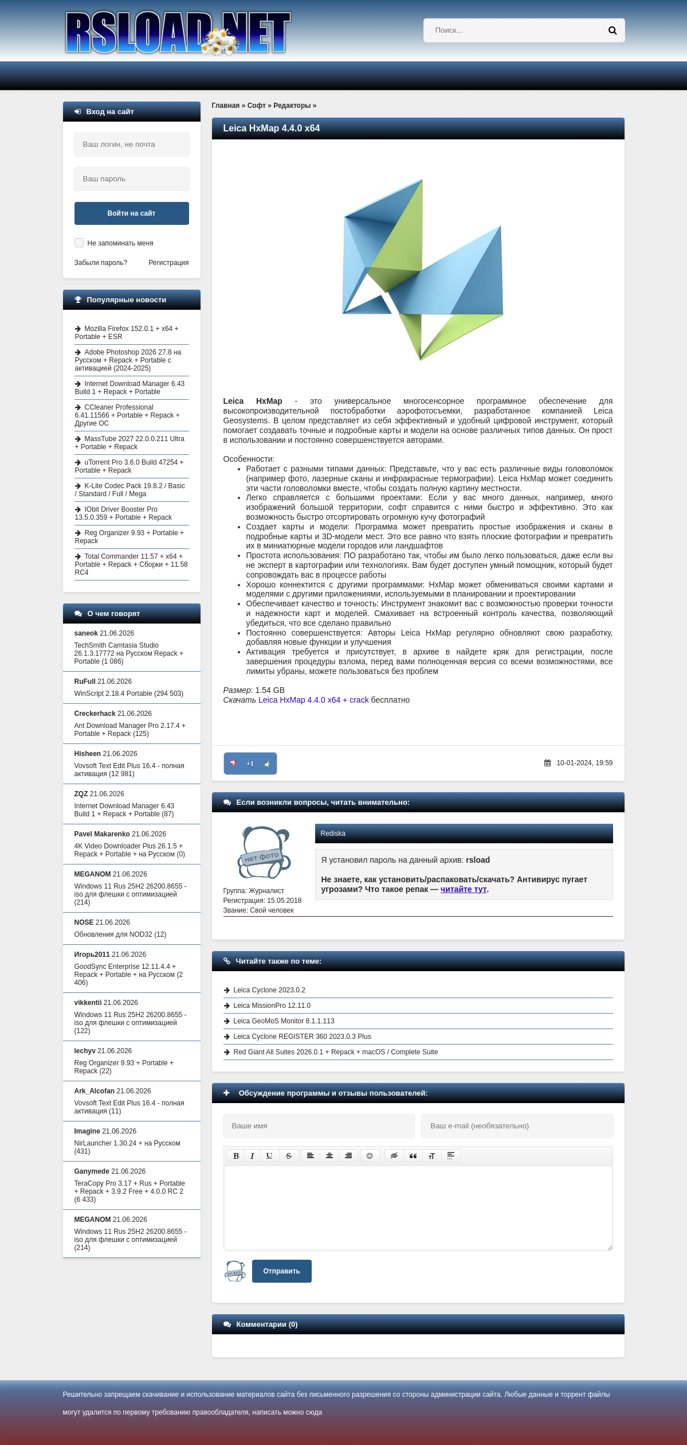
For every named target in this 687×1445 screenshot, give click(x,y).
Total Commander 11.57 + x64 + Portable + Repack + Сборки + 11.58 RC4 (131, 564)
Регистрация (168, 263)
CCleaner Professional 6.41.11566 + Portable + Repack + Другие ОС (127, 415)
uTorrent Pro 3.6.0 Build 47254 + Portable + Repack (129, 466)
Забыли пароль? (101, 263)
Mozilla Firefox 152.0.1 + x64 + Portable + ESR (127, 333)
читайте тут (464, 889)
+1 (250, 763)
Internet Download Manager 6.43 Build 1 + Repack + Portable (130, 388)
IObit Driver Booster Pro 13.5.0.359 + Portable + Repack (123, 513)
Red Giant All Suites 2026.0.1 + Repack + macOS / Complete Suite (336, 1052)
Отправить (282, 1271)
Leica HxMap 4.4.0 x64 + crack (314, 699)
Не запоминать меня (121, 243)
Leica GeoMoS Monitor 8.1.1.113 (284, 1021)
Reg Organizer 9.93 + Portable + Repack (129, 537)
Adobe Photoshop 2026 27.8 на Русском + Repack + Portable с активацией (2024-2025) (128, 360)
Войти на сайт (132, 213)
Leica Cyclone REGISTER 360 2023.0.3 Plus (302, 1037)
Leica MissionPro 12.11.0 (272, 1006)
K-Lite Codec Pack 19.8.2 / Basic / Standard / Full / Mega (130, 490)
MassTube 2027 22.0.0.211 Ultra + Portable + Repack (129, 443)
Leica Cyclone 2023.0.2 (269, 990)
